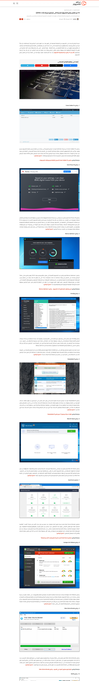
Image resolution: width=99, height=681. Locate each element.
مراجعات (27, 3)
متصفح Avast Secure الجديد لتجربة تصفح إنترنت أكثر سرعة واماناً (56, 538)
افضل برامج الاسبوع (68, 10)
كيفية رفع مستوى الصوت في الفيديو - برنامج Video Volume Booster (55, 669)
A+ (22, 19)
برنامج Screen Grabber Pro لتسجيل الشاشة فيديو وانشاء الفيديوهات (55, 160)
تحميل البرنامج (38, 156)
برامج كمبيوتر (68, 3)
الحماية (48, 3)
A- (20, 19)
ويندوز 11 (58, 3)
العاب (40, 3)
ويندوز (62, 3)
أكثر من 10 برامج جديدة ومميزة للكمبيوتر (64, 52)
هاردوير (23, 3)
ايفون (32, 3)
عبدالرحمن (74, 19)
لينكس (44, 3)
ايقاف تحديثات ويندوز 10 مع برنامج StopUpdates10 (59, 414)
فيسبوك (52, 3)
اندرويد (36, 3)
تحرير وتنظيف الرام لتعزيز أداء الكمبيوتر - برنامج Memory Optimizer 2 (55, 289)
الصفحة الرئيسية (76, 10)
